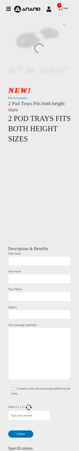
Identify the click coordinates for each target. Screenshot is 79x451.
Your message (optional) (39, 352)
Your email (39, 277)
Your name (39, 259)
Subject (39, 312)
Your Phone (39, 294)
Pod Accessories (17, 98)
